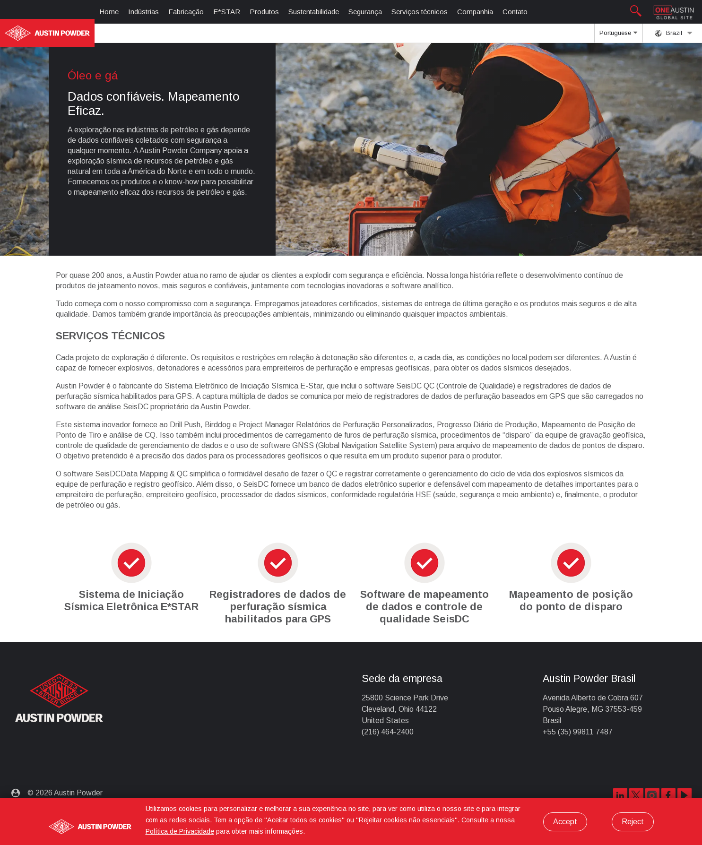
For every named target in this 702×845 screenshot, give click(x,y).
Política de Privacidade (180, 831)
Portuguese (618, 36)
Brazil (674, 33)
